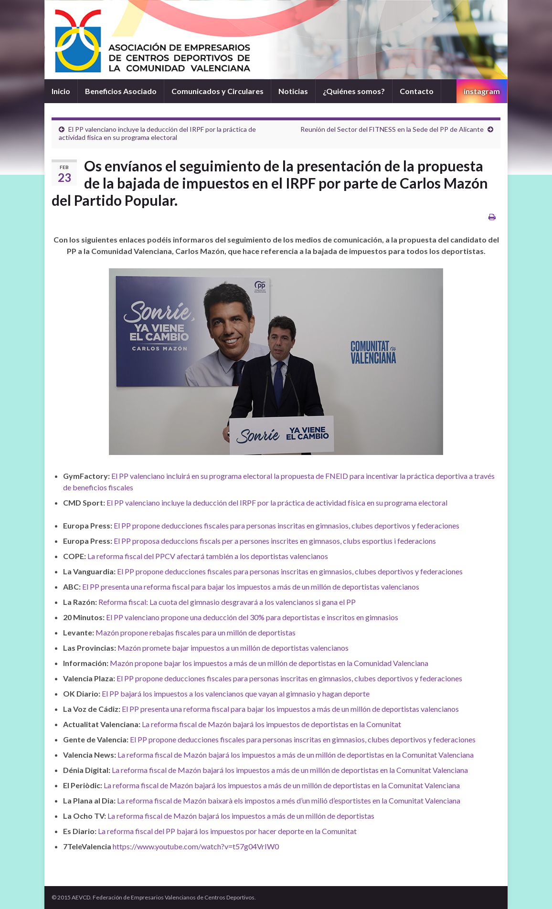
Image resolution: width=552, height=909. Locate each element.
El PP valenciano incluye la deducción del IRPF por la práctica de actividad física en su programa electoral (157, 133)
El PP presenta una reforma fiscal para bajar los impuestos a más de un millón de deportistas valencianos (250, 586)
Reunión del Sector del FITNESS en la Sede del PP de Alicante (392, 129)
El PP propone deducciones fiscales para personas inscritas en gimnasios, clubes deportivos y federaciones (286, 525)
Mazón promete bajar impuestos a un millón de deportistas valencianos (233, 647)
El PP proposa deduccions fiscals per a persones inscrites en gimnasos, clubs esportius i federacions (275, 540)
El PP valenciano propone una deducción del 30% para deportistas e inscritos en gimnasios (252, 617)
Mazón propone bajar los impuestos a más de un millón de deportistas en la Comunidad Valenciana (269, 662)
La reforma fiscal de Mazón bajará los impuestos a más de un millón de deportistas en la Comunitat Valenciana (295, 754)
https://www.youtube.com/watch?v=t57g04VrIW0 (196, 846)
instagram (482, 90)
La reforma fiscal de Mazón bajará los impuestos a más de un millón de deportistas (240, 815)
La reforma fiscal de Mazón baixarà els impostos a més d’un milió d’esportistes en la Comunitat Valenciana (288, 800)
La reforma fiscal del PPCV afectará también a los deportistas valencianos (207, 555)
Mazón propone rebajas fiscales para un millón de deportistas (196, 632)
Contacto (417, 90)
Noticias (293, 90)
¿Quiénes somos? (354, 90)
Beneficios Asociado (121, 90)
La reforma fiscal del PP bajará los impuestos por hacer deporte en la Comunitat (227, 830)
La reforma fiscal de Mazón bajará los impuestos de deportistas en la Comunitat (271, 724)
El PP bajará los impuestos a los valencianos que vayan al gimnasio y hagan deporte (236, 693)
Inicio (61, 90)
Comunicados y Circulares (217, 90)
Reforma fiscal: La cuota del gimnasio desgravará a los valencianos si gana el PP (227, 601)
